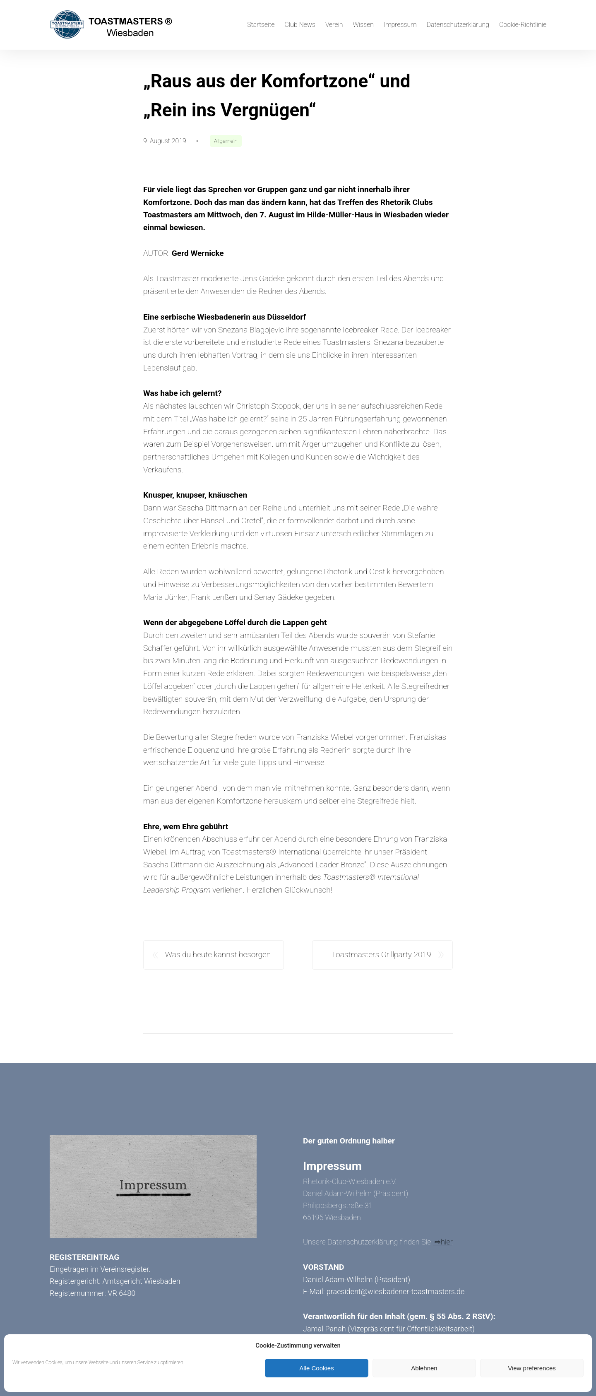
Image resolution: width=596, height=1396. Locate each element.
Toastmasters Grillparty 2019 (381, 954)
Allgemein (226, 140)
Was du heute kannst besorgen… (220, 954)
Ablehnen (424, 1368)
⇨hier (442, 1241)
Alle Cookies (316, 1368)
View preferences (532, 1368)
